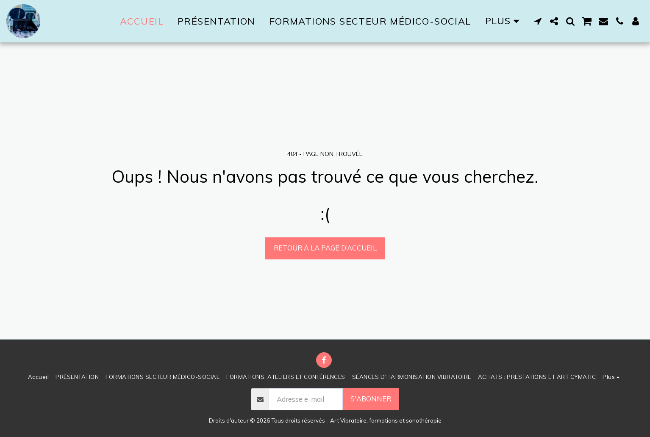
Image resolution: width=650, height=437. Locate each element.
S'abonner (370, 398)
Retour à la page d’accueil (325, 247)
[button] (538, 21)
